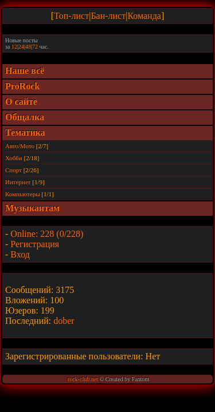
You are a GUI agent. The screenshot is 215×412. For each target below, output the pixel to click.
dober (63, 321)
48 (28, 46)
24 (21, 46)
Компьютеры (22, 194)
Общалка (24, 117)
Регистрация (34, 244)
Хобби (13, 157)
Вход (20, 254)
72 (35, 46)
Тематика (25, 132)
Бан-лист (108, 16)
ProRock (22, 86)
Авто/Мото (19, 145)
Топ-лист (71, 16)
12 (14, 46)
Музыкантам (32, 208)
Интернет (18, 182)
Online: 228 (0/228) (46, 234)
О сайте (21, 101)
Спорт (13, 170)
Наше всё (24, 71)
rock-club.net (83, 379)
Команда (144, 16)
